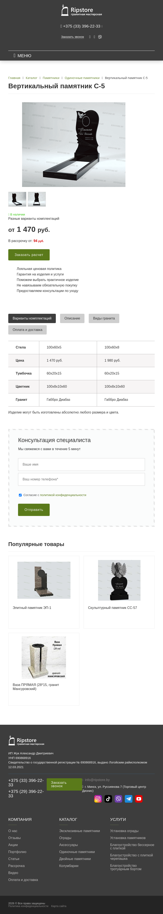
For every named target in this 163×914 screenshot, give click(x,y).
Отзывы (14, 838)
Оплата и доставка (23, 880)
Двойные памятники (75, 859)
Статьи (13, 859)
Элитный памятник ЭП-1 (32, 608)
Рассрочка (16, 866)
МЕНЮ (24, 55)
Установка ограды (124, 831)
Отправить (33, 510)
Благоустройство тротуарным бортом (125, 867)
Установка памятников (128, 838)
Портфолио (17, 852)
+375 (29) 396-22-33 (26, 793)
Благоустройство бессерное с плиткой (132, 846)
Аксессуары (68, 845)
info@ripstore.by (97, 780)
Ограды (65, 838)
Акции (13, 845)
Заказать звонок (72, 37)
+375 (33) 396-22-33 (82, 26)
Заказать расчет (29, 255)
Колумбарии (68, 866)
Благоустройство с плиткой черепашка (131, 857)
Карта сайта (58, 906)
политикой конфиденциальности (63, 495)
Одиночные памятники (77, 852)
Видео (13, 873)
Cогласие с (54, 495)
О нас (12, 831)
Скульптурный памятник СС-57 (112, 608)
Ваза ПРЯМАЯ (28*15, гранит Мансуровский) (36, 687)
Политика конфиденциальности (28, 906)
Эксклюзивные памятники (79, 831)
